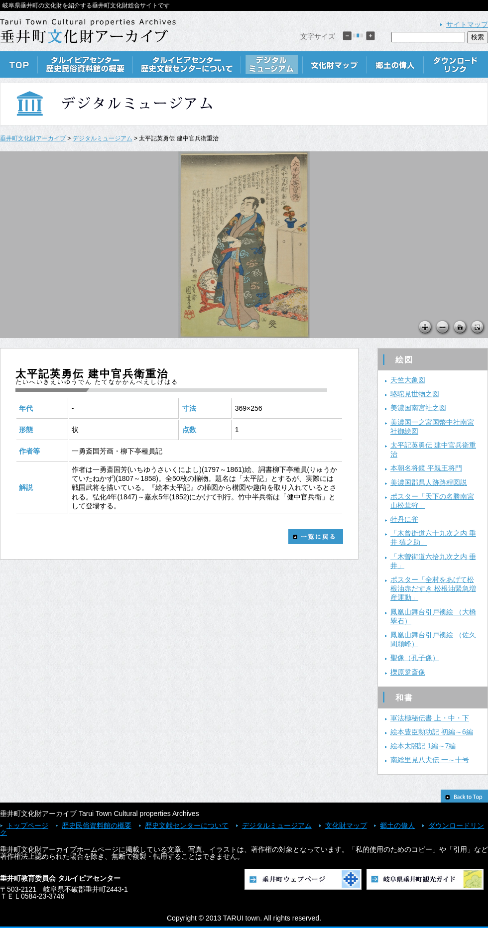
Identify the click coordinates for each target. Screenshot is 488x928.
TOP (19, 64)
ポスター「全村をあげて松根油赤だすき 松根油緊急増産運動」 (433, 588)
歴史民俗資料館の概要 (85, 64)
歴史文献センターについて (187, 64)
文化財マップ (334, 64)
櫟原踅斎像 (407, 672)
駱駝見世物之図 (414, 394)
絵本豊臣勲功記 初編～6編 (431, 732)
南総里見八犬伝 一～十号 (429, 760)
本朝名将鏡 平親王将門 (426, 468)
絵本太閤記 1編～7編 (423, 746)
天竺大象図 (407, 380)
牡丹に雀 (404, 519)
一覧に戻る (315, 536)
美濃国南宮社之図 (418, 408)
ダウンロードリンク (456, 64)
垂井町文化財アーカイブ (33, 138)
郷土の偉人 (395, 64)
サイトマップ (467, 24)
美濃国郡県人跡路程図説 (428, 482)
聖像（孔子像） (414, 658)
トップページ (27, 825)
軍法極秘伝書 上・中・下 (429, 718)
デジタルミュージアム (272, 64)
